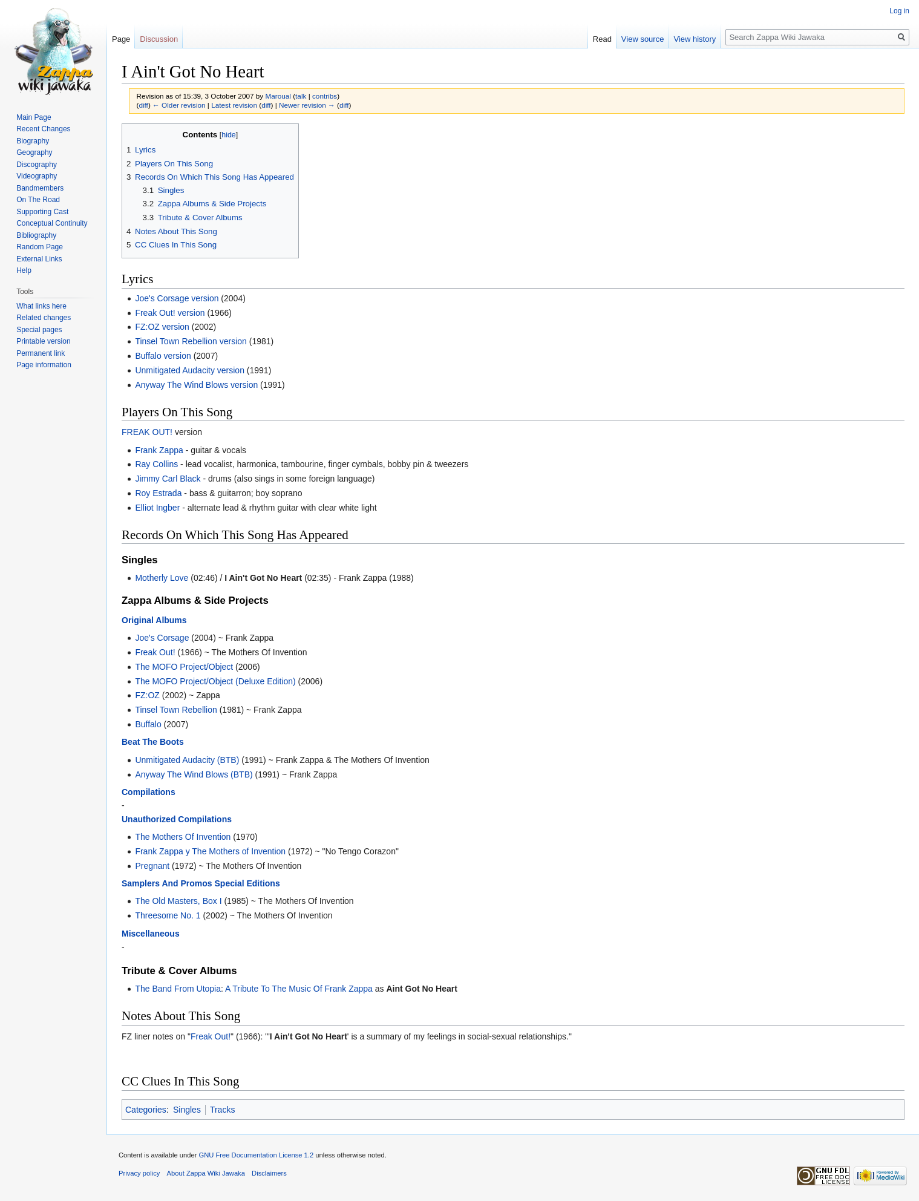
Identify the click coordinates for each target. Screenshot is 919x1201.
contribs (324, 96)
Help (23, 270)
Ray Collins (156, 464)
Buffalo (148, 724)
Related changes (43, 317)
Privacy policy (139, 1173)
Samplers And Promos (167, 883)
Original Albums (154, 620)
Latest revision (234, 105)
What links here (41, 306)
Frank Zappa (159, 450)
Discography (36, 164)
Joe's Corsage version (176, 298)
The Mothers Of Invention (183, 837)
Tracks (222, 1109)
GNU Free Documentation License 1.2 (255, 1155)
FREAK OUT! (147, 432)
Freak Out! (155, 652)
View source (642, 39)
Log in (899, 11)
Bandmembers (40, 188)
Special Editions (247, 883)
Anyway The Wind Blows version (196, 385)
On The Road (38, 199)
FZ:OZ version (162, 327)
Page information (43, 365)
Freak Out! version (169, 313)
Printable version (43, 341)
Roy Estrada (158, 493)
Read (602, 39)
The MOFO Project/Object (184, 667)
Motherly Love (161, 578)
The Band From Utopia (178, 988)
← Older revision (179, 105)
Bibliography (36, 235)
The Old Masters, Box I (178, 901)
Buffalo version (163, 356)
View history (694, 39)
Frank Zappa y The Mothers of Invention (210, 851)
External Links (39, 259)
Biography (32, 141)
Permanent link (40, 353)
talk (300, 96)
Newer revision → (307, 105)
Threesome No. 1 (167, 915)
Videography (36, 176)
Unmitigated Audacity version (189, 370)
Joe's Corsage (162, 638)
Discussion (159, 39)
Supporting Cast (42, 212)
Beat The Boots (153, 742)
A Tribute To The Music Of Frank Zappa (299, 988)
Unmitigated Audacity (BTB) (187, 760)
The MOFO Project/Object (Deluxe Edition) (215, 681)
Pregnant (152, 866)
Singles (187, 1109)
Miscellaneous (151, 933)
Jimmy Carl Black (167, 478)
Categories (145, 1109)
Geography (34, 152)
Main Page (33, 117)
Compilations (148, 792)
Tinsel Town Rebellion (176, 710)
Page (121, 39)
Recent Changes (43, 129)
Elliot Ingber (157, 507)
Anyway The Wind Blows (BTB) (193, 774)
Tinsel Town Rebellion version (190, 341)
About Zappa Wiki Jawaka (206, 1173)
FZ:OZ (147, 695)
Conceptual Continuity (51, 223)
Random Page (39, 247)
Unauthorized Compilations (177, 819)
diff (143, 105)
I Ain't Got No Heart (263, 578)
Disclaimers (269, 1173)
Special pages (39, 330)
